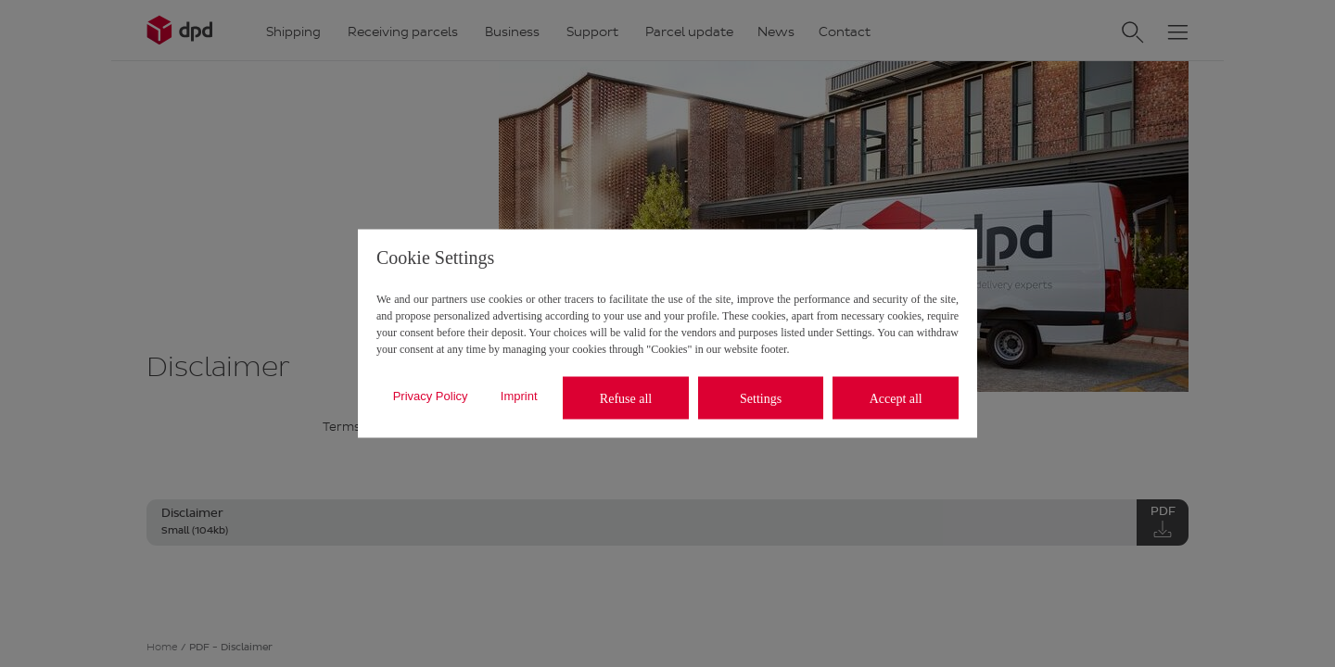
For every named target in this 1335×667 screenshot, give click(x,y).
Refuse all (626, 398)
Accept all (896, 398)
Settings (761, 398)
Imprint (519, 395)
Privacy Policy (430, 395)
